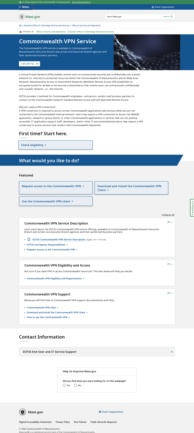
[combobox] (140, 16)
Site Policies (80, 412)
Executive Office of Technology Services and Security (46, 25)
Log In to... (28, 63)
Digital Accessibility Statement (35, 412)
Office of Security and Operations (86, 25)
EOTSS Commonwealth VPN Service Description (59, 229)
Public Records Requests (104, 412)
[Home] (20, 25)
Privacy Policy (63, 412)
